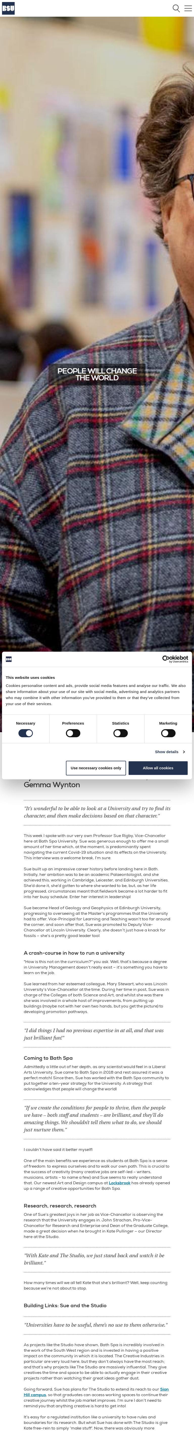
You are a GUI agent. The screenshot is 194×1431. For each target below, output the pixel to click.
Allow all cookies (158, 768)
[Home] (8, 13)
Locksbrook (119, 1183)
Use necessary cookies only (96, 768)
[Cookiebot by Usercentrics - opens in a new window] (166, 659)
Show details (167, 752)
